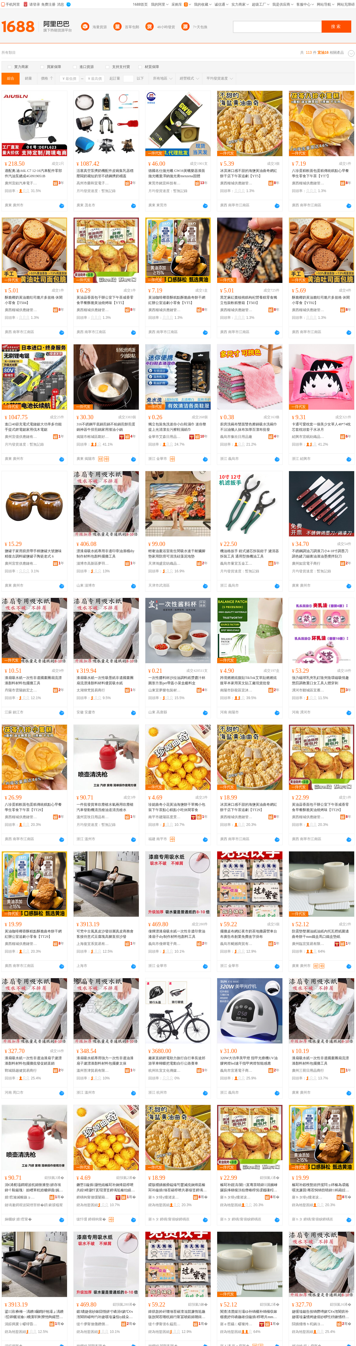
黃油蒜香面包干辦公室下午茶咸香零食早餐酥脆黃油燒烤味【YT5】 (105, 300)
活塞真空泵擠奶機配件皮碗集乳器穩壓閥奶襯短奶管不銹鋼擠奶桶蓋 (105, 173)
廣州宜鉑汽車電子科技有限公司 (21, 183)
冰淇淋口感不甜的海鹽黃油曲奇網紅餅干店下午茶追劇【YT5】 (248, 173)
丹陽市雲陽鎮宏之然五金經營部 (21, 690)
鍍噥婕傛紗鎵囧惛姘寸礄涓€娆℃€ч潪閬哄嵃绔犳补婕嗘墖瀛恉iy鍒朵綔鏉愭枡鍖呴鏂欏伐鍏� (105, 1314)
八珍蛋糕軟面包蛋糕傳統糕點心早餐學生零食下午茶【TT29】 (33, 807)
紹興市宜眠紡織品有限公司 (308, 437)
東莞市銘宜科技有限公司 (164, 183)
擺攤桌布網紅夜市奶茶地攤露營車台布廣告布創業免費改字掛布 (248, 934)
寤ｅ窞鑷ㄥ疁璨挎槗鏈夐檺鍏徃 (236, 1324)
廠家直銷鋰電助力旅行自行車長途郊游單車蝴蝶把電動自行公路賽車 (176, 1060)
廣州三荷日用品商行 (308, 1070)
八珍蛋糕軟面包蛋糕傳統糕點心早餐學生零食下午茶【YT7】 (320, 173)
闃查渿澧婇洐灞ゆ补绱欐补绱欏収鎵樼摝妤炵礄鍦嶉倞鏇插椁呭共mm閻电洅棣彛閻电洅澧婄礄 (248, 1314)
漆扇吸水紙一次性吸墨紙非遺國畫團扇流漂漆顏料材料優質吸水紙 (105, 680)
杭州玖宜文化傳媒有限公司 (164, 1070)
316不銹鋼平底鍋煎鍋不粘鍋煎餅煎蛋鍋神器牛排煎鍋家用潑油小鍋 (106, 427)
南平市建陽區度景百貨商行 (164, 817)
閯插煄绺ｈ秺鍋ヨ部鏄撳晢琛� (308, 1324)
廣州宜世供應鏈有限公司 (21, 563)
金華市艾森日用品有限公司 (164, 437)
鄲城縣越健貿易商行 (21, 1070)
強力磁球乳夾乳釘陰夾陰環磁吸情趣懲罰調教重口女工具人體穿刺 (320, 680)
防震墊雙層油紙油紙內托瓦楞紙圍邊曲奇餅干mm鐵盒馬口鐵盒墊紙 (320, 934)
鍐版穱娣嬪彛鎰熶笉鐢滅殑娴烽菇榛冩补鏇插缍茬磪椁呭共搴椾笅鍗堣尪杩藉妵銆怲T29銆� (177, 1188)
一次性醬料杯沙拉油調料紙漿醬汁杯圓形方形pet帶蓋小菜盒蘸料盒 (176, 680)
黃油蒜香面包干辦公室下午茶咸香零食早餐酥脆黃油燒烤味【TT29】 (320, 807)
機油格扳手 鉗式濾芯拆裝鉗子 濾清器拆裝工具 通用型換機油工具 (249, 553)
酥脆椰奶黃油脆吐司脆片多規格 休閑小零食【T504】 (34, 300)
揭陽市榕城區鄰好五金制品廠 (93, 437)
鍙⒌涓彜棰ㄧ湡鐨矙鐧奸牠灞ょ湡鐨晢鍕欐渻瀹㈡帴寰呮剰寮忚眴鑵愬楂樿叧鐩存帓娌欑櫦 (34, 1314)
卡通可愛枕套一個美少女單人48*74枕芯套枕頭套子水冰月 (321, 427)
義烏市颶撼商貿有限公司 (236, 944)
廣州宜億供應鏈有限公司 (21, 437)
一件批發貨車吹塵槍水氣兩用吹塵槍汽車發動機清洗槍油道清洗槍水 (105, 807)
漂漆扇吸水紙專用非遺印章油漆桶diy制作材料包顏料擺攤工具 (105, 553)
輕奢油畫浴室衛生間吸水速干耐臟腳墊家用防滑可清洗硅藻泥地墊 (176, 553)
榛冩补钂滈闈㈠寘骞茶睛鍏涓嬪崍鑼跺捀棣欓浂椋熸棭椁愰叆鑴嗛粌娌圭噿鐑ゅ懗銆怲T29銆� (248, 1188)
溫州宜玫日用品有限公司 (93, 817)
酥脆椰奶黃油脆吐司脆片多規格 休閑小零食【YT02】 (321, 300)
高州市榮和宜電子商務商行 (93, 183)
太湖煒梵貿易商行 (91, 690)
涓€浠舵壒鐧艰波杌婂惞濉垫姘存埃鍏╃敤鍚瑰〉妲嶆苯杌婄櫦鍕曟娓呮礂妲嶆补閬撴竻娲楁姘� (34, 1188)
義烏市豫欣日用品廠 (236, 437)
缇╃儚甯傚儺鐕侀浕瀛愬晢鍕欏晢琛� (93, 1324)
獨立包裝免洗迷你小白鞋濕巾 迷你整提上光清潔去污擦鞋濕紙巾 (177, 427)
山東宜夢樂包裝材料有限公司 (164, 690)
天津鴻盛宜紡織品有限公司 (164, 563)
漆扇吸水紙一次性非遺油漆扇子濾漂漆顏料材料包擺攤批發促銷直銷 (33, 1060)
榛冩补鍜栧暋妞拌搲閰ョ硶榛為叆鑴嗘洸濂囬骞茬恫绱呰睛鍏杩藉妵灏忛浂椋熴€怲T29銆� (320, 1188)
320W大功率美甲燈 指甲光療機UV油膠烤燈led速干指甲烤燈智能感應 (249, 1060)
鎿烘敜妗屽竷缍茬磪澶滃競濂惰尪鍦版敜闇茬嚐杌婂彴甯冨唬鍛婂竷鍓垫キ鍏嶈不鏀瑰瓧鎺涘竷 (176, 1314)
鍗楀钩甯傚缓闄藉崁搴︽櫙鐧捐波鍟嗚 (93, 1197)
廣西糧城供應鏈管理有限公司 (236, 183)
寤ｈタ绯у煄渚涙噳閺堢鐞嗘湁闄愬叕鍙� (164, 1197)
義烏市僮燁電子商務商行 (164, 944)
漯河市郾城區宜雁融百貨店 (308, 690)
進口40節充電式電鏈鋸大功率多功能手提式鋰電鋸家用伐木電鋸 (33, 427)
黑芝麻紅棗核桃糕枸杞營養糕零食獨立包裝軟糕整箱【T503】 (248, 300)
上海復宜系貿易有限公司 (93, 944)
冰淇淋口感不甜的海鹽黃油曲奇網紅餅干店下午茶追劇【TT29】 (248, 807)
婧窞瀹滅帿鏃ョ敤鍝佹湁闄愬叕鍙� (21, 1197)
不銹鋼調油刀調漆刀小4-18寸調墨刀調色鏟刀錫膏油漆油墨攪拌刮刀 (320, 553)
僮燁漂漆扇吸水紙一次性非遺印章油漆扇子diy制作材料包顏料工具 (176, 934)
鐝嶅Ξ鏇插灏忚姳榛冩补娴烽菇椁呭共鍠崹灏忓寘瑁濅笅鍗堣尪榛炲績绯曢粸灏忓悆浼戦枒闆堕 (106, 1188)
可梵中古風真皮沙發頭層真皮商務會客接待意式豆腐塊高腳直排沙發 (105, 934)
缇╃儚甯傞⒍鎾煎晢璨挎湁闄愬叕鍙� (164, 1324)
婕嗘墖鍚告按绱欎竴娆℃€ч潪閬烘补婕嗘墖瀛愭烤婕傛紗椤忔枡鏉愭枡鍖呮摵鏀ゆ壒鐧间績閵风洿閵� (320, 1314)
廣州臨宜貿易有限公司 (308, 944)
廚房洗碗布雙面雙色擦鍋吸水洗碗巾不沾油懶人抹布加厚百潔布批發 (248, 427)
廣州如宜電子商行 (306, 563)
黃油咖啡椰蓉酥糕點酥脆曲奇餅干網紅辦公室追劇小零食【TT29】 (33, 934)
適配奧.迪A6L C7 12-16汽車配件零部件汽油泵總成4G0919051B (33, 173)
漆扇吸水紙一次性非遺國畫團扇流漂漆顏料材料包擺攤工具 (33, 680)
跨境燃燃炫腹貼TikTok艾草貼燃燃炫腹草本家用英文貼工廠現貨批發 (248, 680)
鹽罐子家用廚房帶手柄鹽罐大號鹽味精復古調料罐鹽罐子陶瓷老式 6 (33, 553)
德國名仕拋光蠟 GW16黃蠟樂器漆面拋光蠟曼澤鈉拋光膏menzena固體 (176, 173)
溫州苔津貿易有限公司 (93, 1070)
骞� (59, 1197)
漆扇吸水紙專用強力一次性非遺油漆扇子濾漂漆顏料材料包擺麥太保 (105, 1060)
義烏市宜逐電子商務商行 (236, 1070)
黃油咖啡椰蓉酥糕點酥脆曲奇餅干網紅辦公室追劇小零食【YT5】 (176, 300)
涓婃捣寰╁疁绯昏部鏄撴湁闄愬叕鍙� (21, 1324)
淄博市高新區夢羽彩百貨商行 (93, 563)
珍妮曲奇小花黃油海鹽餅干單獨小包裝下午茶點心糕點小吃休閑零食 (176, 807)
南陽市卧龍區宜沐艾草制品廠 (236, 690)
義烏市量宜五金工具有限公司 (236, 563)
